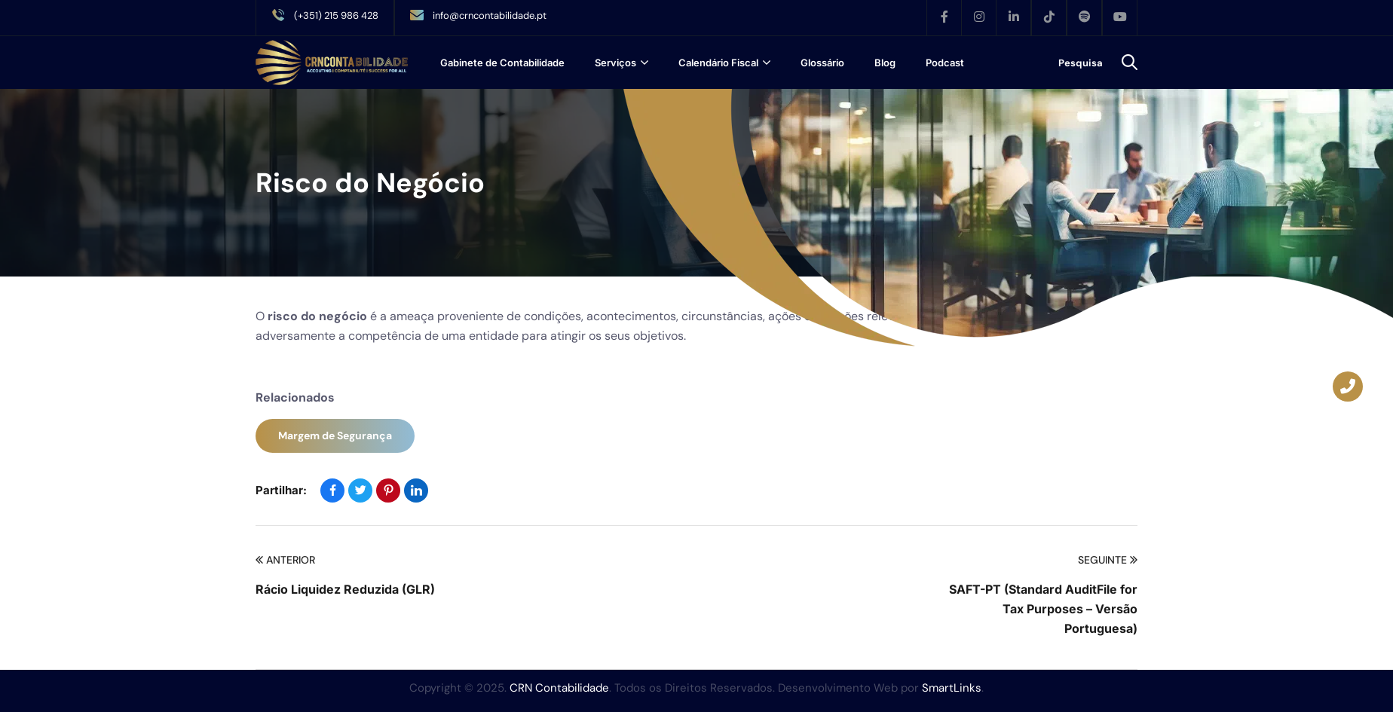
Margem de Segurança (335, 435)
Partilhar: (281, 490)
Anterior (285, 560)
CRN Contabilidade (559, 687)
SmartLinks (951, 687)
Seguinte (1107, 560)
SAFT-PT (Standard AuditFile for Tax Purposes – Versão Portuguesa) (1043, 609)
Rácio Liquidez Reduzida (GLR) (345, 589)
